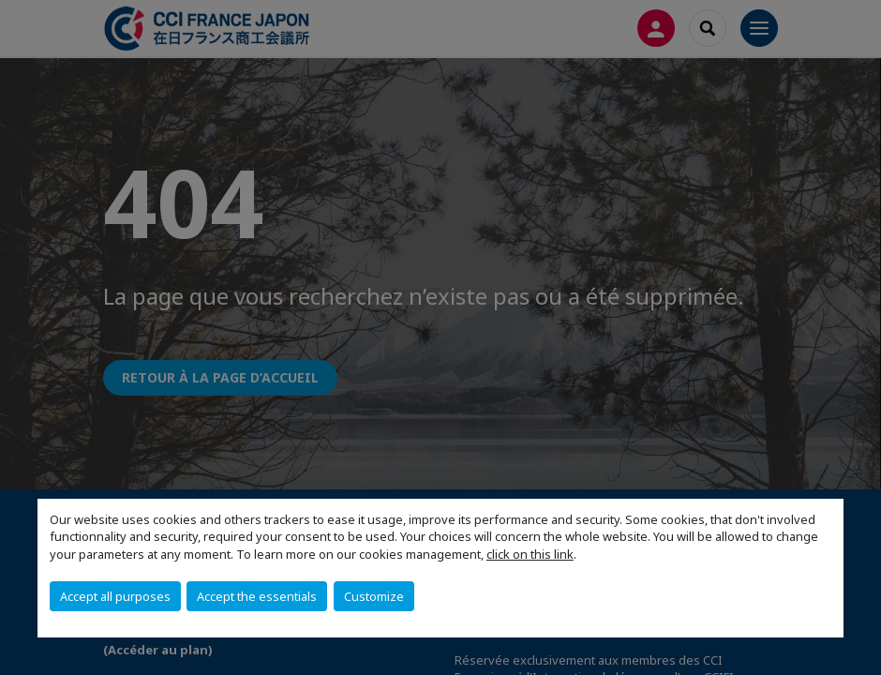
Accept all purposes (115, 596)
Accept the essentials (257, 596)
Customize (374, 596)
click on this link (530, 554)
